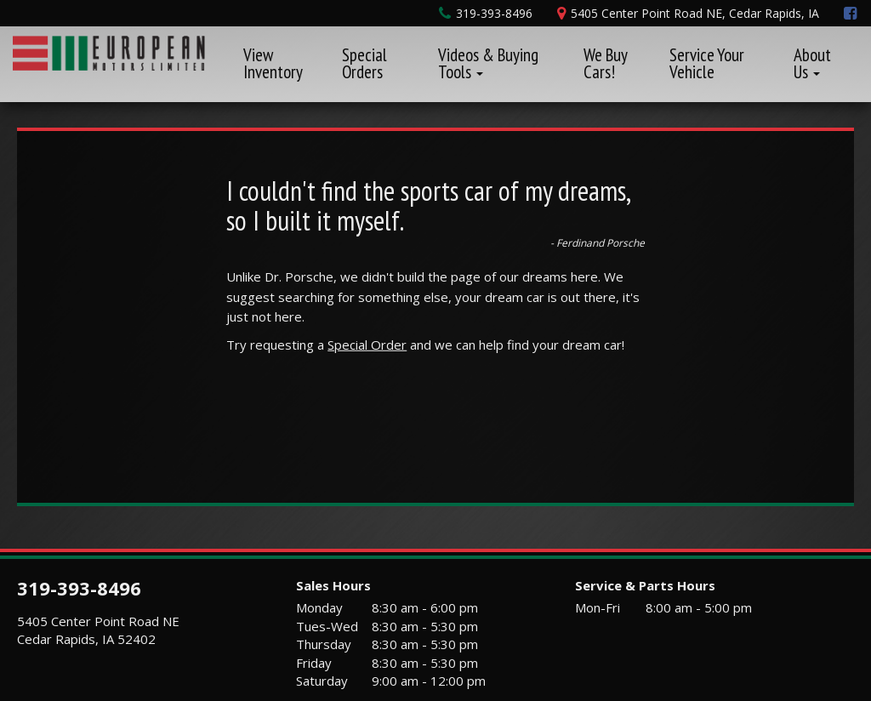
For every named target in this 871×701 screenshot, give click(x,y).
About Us (812, 63)
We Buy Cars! (605, 63)
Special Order (367, 344)
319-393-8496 (79, 588)
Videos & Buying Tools (488, 63)
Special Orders (364, 63)
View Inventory (273, 63)
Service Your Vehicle (706, 63)
